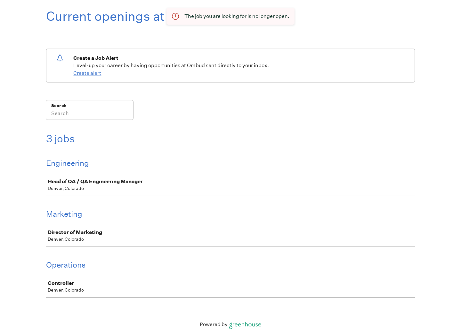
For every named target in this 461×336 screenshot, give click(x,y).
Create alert (87, 73)
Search (58, 105)
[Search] (89, 114)
